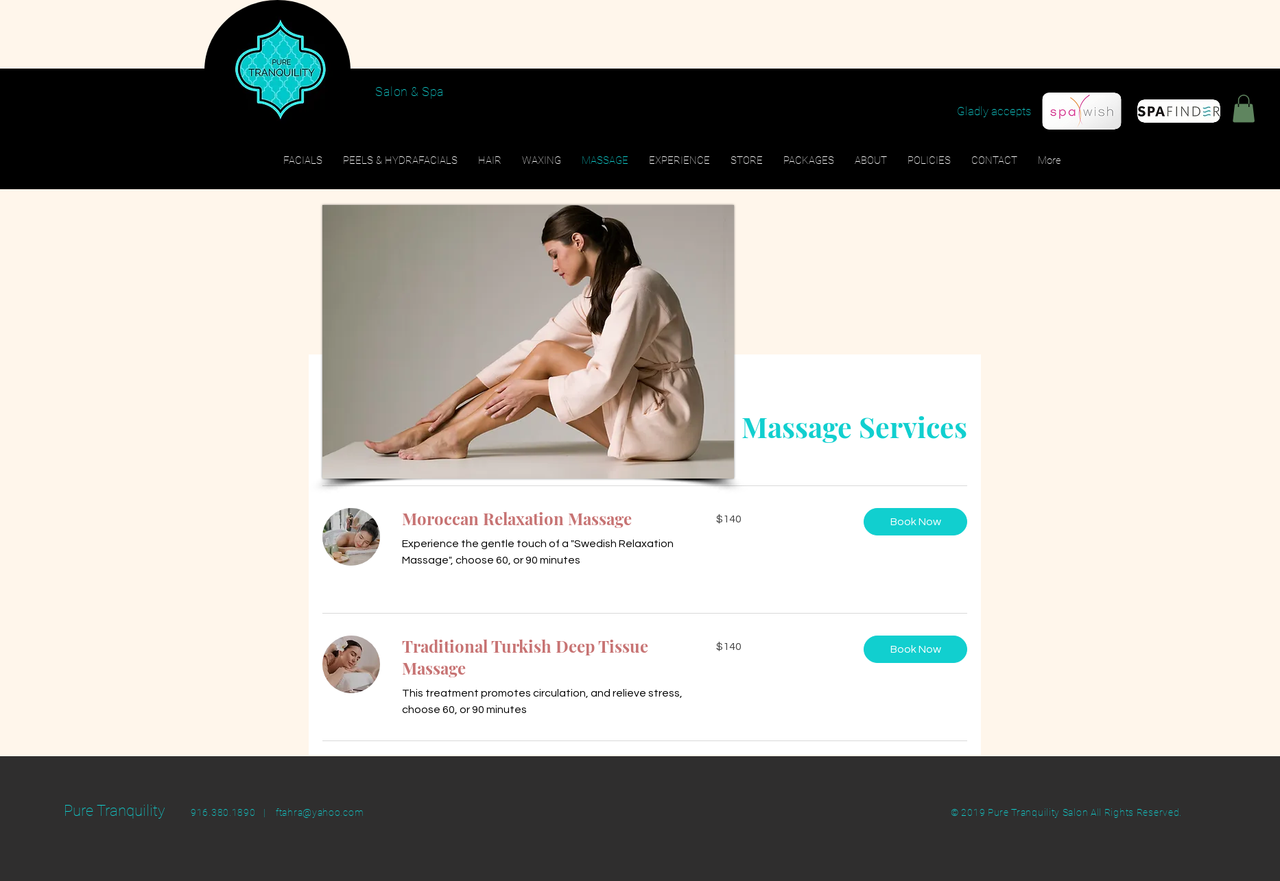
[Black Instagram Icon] (1230, 96)
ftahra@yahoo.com (320, 812)
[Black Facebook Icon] (1203, 96)
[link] (542, 519)
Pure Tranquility (114, 810)
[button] (1243, 109)
